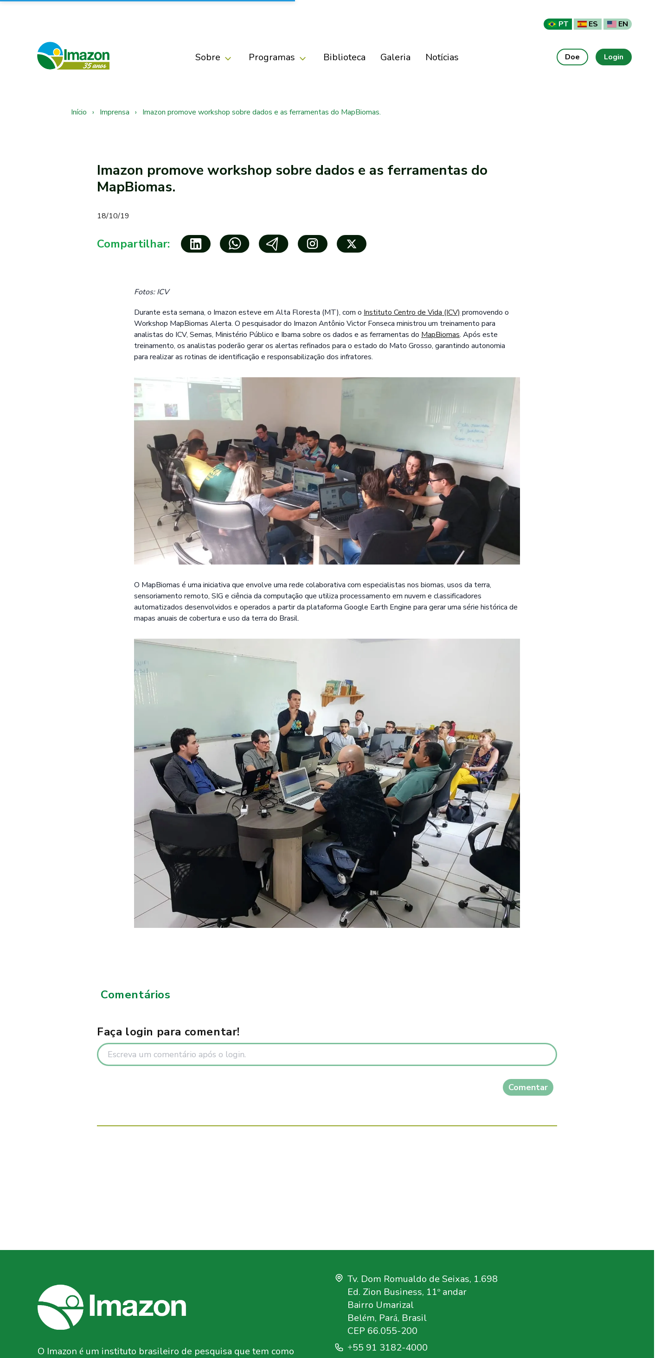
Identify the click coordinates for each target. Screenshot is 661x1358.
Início (79, 112)
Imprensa (114, 112)
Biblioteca (344, 57)
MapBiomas (440, 335)
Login (613, 57)
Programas (278, 58)
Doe (572, 57)
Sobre (214, 58)
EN (617, 24)
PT (557, 24)
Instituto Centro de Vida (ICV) (412, 312)
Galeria (395, 57)
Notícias (442, 57)
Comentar (528, 1087)
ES (588, 24)
